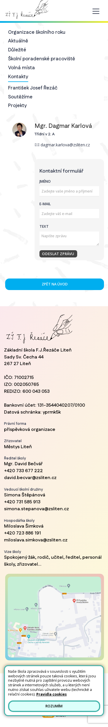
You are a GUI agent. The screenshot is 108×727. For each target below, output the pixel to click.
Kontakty (18, 76)
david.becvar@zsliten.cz (30, 477)
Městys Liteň (18, 447)
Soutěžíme (20, 97)
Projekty (17, 105)
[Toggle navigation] (96, 11)
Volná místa (21, 67)
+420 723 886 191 (22, 533)
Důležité (17, 49)
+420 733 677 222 (23, 471)
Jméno (45, 181)
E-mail (45, 203)
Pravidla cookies (51, 694)
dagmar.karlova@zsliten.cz (65, 144)
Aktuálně (18, 41)
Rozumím (54, 706)
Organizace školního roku (36, 32)
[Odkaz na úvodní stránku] (26, 9)
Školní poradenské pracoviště (41, 58)
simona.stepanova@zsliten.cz (36, 509)
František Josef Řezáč (33, 88)
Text (44, 226)
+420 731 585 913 (22, 502)
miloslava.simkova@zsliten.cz (35, 540)
